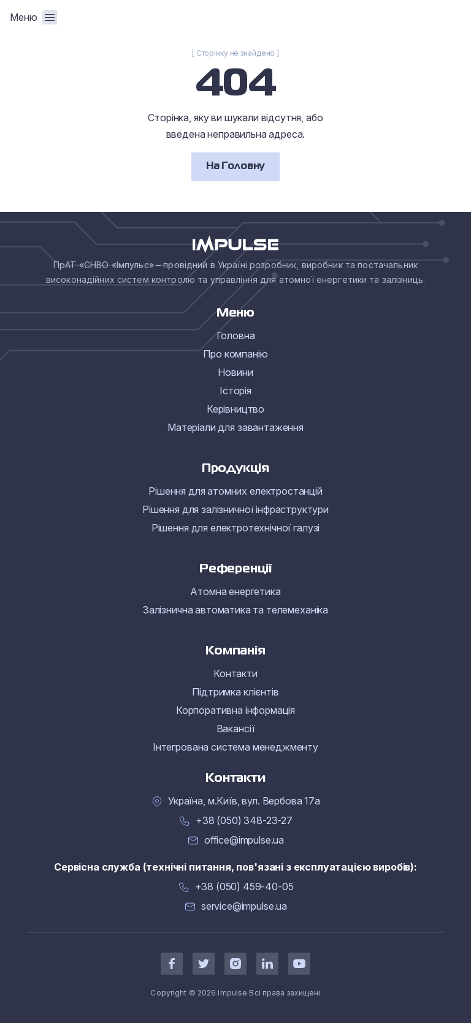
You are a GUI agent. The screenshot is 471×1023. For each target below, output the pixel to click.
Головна (235, 335)
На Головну (235, 166)
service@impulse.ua (244, 906)
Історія (235, 390)
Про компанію (235, 353)
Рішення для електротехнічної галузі (235, 527)
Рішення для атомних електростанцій (235, 491)
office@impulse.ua (244, 840)
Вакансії (235, 728)
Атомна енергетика (235, 591)
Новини (235, 372)
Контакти (235, 673)
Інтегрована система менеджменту (235, 746)
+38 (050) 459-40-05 (244, 887)
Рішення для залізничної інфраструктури (235, 509)
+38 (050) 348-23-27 (244, 820)
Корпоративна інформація (235, 710)
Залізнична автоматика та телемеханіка (235, 609)
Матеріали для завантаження (235, 427)
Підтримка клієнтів (235, 691)
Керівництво (235, 408)
